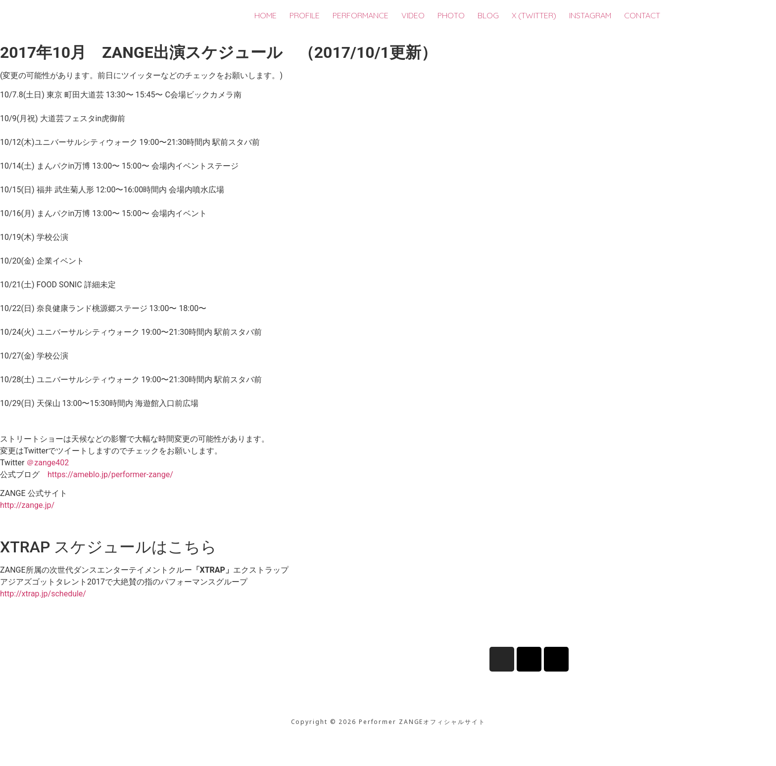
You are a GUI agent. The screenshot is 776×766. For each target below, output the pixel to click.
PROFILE (305, 15)
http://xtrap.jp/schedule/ (43, 593)
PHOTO (451, 15)
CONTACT (642, 15)
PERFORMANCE (360, 15)
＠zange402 (47, 462)
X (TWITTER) (534, 15)
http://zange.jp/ (27, 505)
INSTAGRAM (590, 15)
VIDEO (413, 15)
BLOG (488, 15)
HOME (265, 15)
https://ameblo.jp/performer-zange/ (110, 474)
